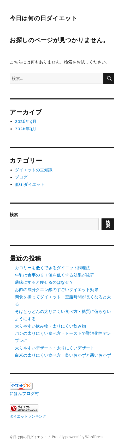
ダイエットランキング (28, 416)
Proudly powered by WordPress (77, 437)
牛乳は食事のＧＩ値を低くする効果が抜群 (54, 275)
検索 (14, 214)
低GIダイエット (30, 184)
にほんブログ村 (24, 393)
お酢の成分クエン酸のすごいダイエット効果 (56, 289)
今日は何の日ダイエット (44, 18)
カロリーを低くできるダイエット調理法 (52, 267)
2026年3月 (25, 128)
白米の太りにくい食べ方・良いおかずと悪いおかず (63, 355)
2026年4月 (26, 121)
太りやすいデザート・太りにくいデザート (54, 347)
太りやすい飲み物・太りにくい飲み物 (50, 326)
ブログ (21, 177)
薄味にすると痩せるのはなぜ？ (44, 282)
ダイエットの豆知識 (33, 169)
